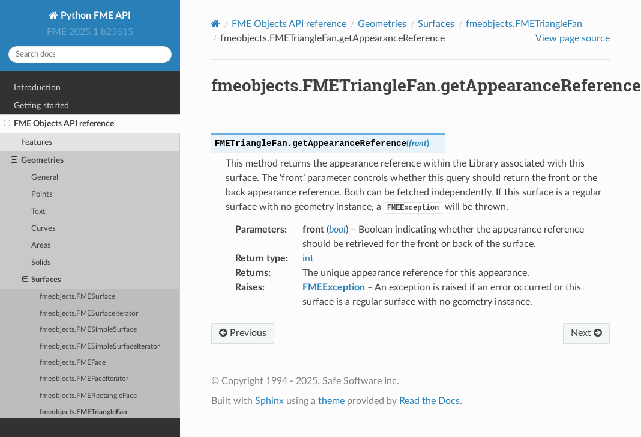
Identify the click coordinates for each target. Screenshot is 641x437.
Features (36, 142)
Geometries (37, 160)
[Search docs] (90, 54)
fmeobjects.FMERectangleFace (88, 396)
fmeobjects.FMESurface (77, 296)
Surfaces (42, 280)
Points (42, 194)
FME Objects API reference (59, 123)
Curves (43, 229)
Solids (41, 263)
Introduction (37, 87)
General (44, 178)
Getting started (41, 105)
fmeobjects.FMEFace (73, 362)
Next (586, 333)
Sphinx (269, 401)
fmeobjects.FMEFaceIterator (84, 379)
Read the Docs (429, 401)
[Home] (215, 24)
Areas (41, 245)
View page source (572, 38)
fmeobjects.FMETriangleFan (83, 412)
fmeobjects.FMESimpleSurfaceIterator (100, 346)
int (308, 258)
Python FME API (94, 15)
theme (331, 401)
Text (38, 212)
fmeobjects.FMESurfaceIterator (89, 313)
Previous (242, 333)
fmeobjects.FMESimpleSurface (88, 329)
